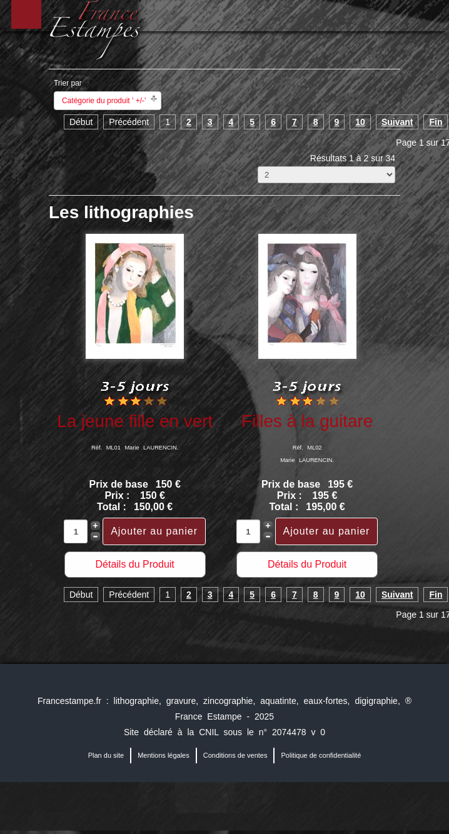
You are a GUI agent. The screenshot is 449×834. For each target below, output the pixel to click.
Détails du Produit (135, 564)
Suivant (397, 122)
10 (360, 122)
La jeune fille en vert (135, 421)
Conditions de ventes (235, 755)
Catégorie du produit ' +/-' (104, 100)
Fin (435, 122)
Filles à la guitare (307, 421)
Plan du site (106, 755)
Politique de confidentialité (321, 755)
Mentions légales (163, 755)
